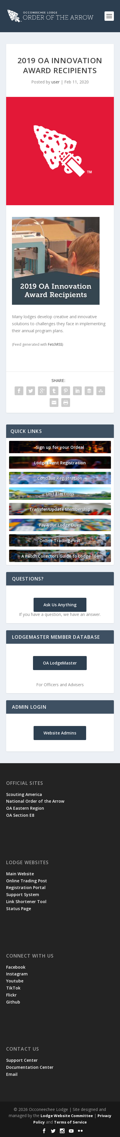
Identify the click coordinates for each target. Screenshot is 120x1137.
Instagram (17, 974)
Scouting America (24, 794)
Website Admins (60, 733)
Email (12, 1074)
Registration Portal (26, 887)
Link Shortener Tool (26, 901)
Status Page (18, 908)
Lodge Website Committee (67, 1115)
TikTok (13, 988)
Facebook (15, 967)
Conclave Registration (59, 478)
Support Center (22, 1060)
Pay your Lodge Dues (60, 525)
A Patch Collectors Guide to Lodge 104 (60, 556)
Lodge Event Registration (60, 462)
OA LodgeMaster (60, 663)
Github (13, 1002)
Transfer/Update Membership (60, 509)
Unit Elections (60, 493)
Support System (22, 894)
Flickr (11, 995)
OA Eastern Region (25, 808)
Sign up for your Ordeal (60, 447)
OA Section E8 (20, 815)
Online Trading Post (59, 540)
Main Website (20, 873)
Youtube (14, 981)
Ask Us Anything (60, 604)
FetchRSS (55, 344)
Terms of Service (70, 1122)
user (55, 82)
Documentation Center (29, 1067)
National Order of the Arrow (35, 801)
